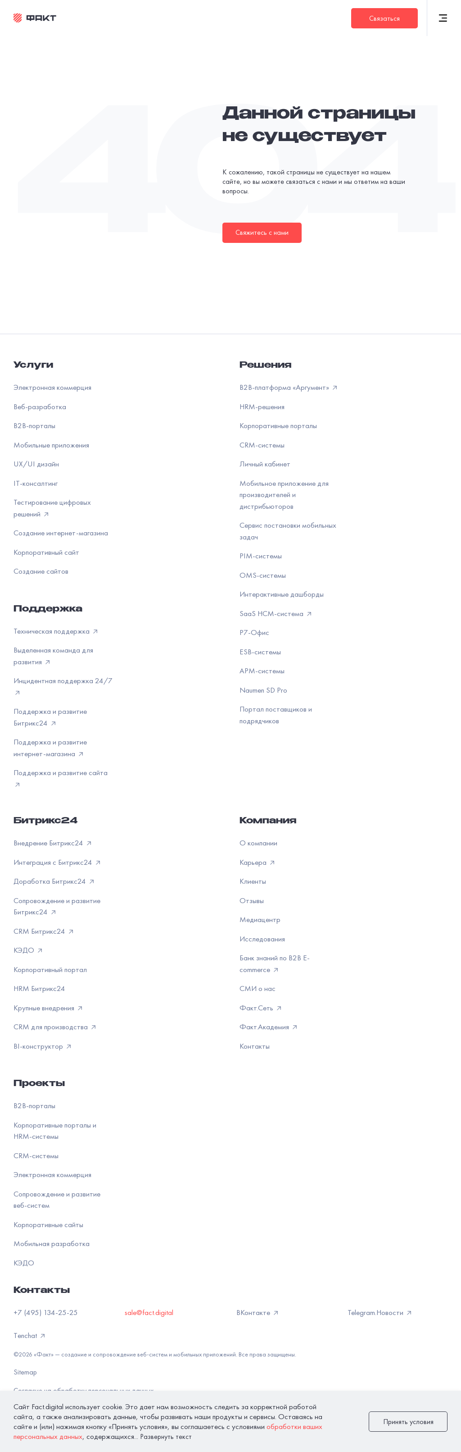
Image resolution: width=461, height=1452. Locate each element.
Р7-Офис (254, 632)
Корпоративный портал (50, 969)
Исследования (262, 939)
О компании (258, 843)
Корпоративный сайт (46, 552)
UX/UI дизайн (36, 464)
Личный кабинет (265, 464)
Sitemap (25, 1372)
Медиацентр (260, 919)
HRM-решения (262, 406)
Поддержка (48, 609)
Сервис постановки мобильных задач (288, 531)
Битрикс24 (45, 821)
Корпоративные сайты (48, 1224)
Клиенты (253, 881)
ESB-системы (260, 652)
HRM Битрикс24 (39, 988)
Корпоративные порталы (278, 425)
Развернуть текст (166, 1436)
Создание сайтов (41, 571)
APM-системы (262, 671)
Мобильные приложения (51, 445)
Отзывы (252, 900)
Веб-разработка (40, 406)
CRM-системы (262, 445)
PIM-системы (261, 556)
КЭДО (24, 1263)
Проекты (39, 1084)
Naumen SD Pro (263, 690)
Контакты (255, 1046)
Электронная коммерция (52, 387)
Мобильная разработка (52, 1243)
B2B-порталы (34, 425)
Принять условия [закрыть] (408, 1421)
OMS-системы (263, 575)
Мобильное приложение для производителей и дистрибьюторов (284, 494)
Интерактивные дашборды (282, 594)
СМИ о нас (258, 988)
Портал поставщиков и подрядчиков (276, 715)
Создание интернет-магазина (61, 533)
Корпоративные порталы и (55, 1131)
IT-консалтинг (36, 483)
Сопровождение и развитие (57, 1199)
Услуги (33, 365)
